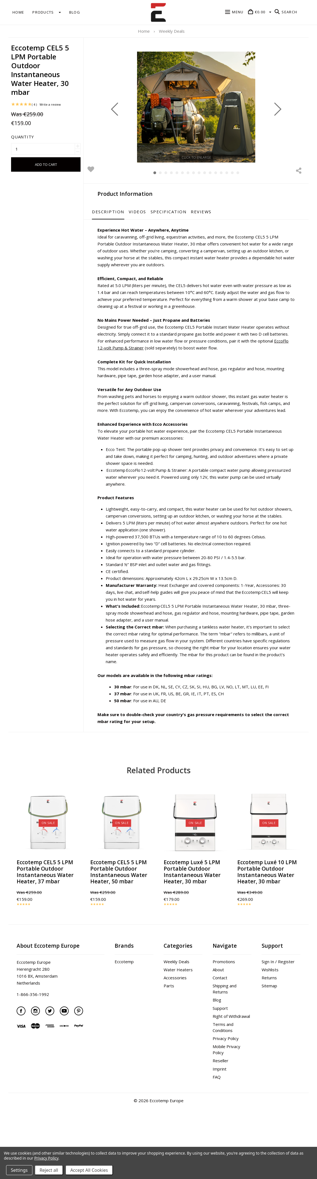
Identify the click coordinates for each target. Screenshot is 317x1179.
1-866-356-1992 (33, 1029)
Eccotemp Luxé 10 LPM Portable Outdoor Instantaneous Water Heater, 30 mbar (267, 906)
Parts (169, 1020)
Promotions (224, 996)
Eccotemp (124, 996)
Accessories (175, 1012)
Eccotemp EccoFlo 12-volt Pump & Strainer (171, 497)
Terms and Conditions (223, 1062)
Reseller (220, 1095)
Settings (19, 1170)
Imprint (219, 1103)
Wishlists (270, 1004)
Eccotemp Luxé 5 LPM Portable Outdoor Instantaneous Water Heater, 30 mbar (192, 906)
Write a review (50, 87)
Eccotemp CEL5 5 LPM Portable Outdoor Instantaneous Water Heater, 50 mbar (118, 906)
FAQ (217, 1111)
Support (220, 1043)
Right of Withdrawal (231, 1051)
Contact (220, 1012)
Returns (269, 1012)
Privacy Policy (226, 1073)
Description (133, 211)
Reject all (49, 1170)
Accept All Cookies (89, 1170)
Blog (217, 1034)
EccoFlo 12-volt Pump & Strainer (238, 361)
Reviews (226, 211)
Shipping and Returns (224, 1023)
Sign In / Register (278, 996)
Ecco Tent (140, 477)
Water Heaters (178, 1004)
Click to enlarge (208, 157)
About (218, 1004)
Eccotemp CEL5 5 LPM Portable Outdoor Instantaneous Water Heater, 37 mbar (45, 906)
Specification (194, 211)
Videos (162, 211)
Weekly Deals (176, 996)
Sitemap (269, 1020)
